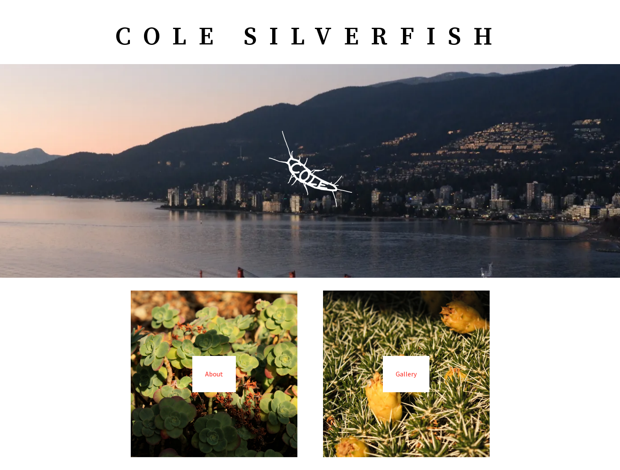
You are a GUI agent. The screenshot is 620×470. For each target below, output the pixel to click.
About (214, 374)
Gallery (406, 374)
